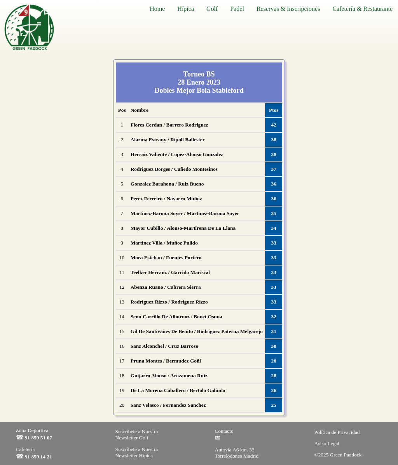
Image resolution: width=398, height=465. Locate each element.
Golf (212, 8)
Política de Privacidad (337, 432)
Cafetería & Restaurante (362, 8)
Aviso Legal (327, 443)
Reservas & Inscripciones (288, 8)
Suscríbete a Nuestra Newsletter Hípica (136, 452)
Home (157, 8)
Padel (237, 8)
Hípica (185, 8)
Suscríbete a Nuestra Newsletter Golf (136, 435)
